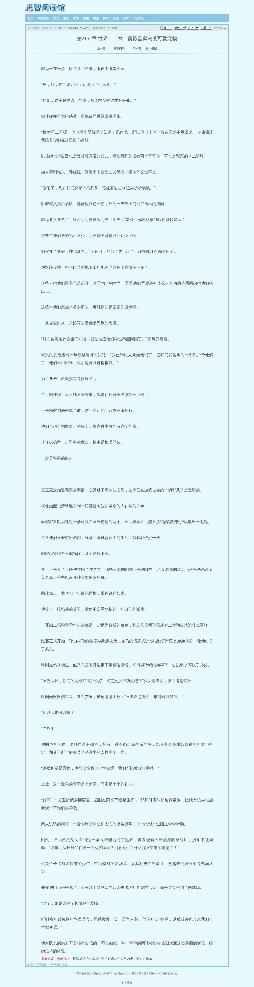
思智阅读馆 (45, 7)
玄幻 (56, 18)
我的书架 (43, 18)
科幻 (106, 18)
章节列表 (119, 48)
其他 (116, 18)
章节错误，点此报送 (55, 959)
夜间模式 (218, 27)
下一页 (137, 48)
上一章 (101, 48)
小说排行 (138, 18)
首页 (30, 18)
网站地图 (127, 982)
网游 (96, 18)
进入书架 (151, 48)
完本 (126, 18)
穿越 (86, 18)
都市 (76, 18)
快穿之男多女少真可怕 (54, 27)
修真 (66, 18)
